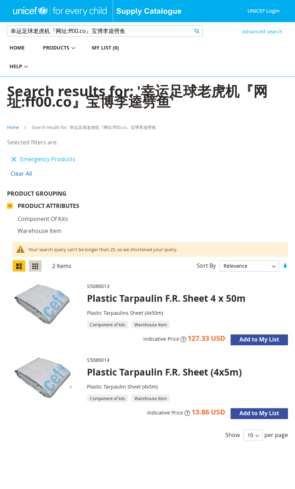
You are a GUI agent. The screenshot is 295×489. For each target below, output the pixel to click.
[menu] (74, 58)
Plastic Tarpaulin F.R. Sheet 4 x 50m (166, 298)
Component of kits (43, 219)
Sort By (206, 265)
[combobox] (105, 31)
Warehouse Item (40, 231)
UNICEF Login (263, 10)
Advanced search (262, 31)
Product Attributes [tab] (48, 206)
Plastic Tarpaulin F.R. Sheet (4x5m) (164, 372)
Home (13, 127)
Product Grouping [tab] (37, 193)
